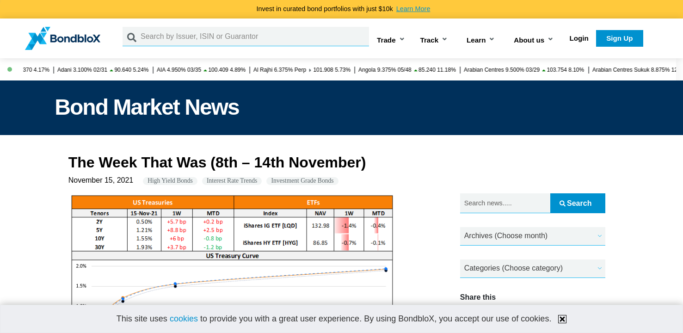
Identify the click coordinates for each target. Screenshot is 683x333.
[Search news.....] (505, 203)
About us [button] (529, 40)
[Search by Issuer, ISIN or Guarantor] (255, 36)
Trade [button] (386, 40)
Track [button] (429, 40)
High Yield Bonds (170, 180)
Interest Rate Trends (232, 180)
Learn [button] (476, 40)
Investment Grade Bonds (302, 180)
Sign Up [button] (619, 38)
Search (575, 203)
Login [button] (579, 38)
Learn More (413, 8)
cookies (184, 318)
